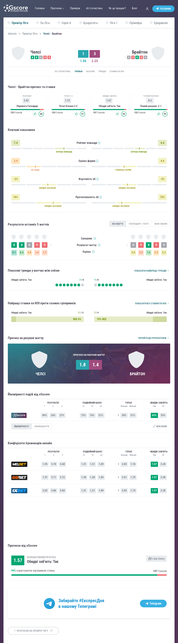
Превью (75, 71)
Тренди (104, 71)
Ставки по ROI (121, 71)
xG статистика (57, 71)
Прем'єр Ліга (29, 33)
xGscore (12, 33)
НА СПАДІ (35, 170)
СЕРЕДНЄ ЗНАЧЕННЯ (47, 189)
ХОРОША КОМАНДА (64, 152)
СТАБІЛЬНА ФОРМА (123, 170)
